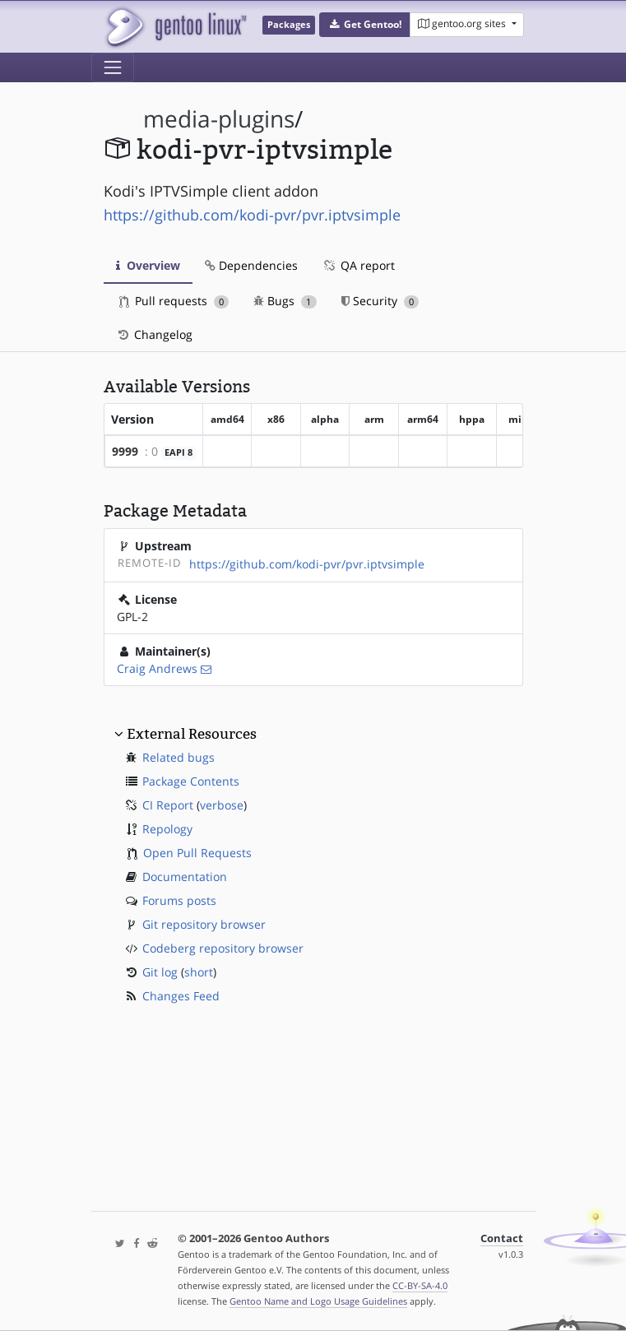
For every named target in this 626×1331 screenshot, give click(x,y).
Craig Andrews (157, 668)
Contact (501, 1238)
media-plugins (218, 119)
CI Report (167, 805)
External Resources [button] (192, 734)
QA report (358, 265)
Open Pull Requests (197, 852)
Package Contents (190, 781)
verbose (221, 805)
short (198, 972)
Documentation (184, 876)
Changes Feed (181, 996)
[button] (364, 24)
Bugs (285, 300)
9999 (125, 451)
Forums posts (179, 900)
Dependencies (251, 265)
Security (380, 300)
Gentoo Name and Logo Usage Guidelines (318, 1301)
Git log (160, 972)
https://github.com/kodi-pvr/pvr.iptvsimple (252, 215)
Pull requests (174, 300)
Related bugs (178, 757)
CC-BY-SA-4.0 (419, 1285)
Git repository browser (204, 924)
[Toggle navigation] (112, 67)
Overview (148, 265)
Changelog (154, 334)
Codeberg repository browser (223, 948)
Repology (167, 829)
